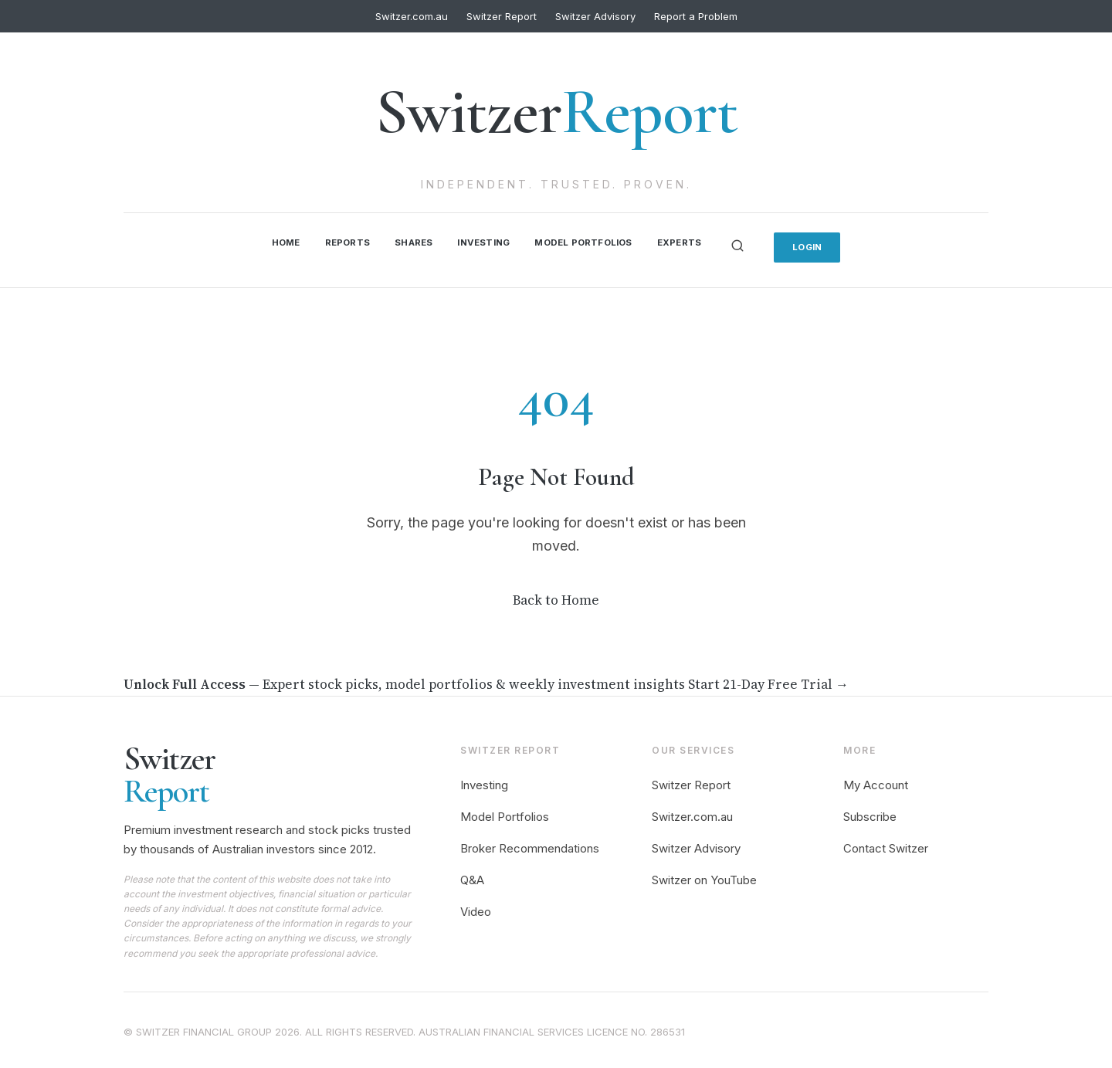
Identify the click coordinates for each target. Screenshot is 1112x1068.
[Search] (749, 244)
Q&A (472, 877)
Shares (405, 241)
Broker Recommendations (529, 845)
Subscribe (870, 813)
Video (475, 908)
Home (271, 241)
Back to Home (556, 597)
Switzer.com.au (411, 16)
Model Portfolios (587, 241)
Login (822, 243)
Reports (336, 241)
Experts (690, 241)
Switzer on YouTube (704, 877)
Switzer (556, 112)
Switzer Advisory (595, 16)
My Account (875, 782)
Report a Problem (695, 16)
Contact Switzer (885, 845)
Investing (480, 241)
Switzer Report (501, 16)
